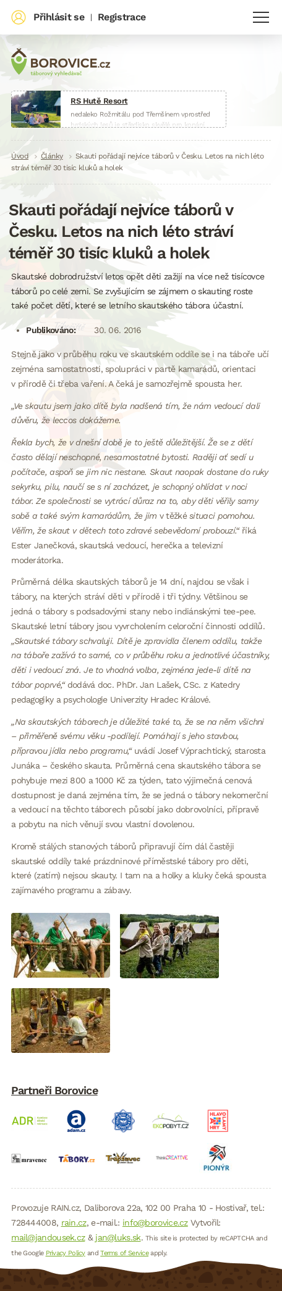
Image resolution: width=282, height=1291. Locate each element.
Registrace (121, 17)
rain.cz (74, 1222)
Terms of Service (124, 1253)
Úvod (19, 156)
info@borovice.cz (155, 1222)
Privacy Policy (65, 1253)
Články (52, 156)
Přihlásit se (58, 17)
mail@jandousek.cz (48, 1237)
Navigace (261, 17)
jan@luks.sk (117, 1237)
